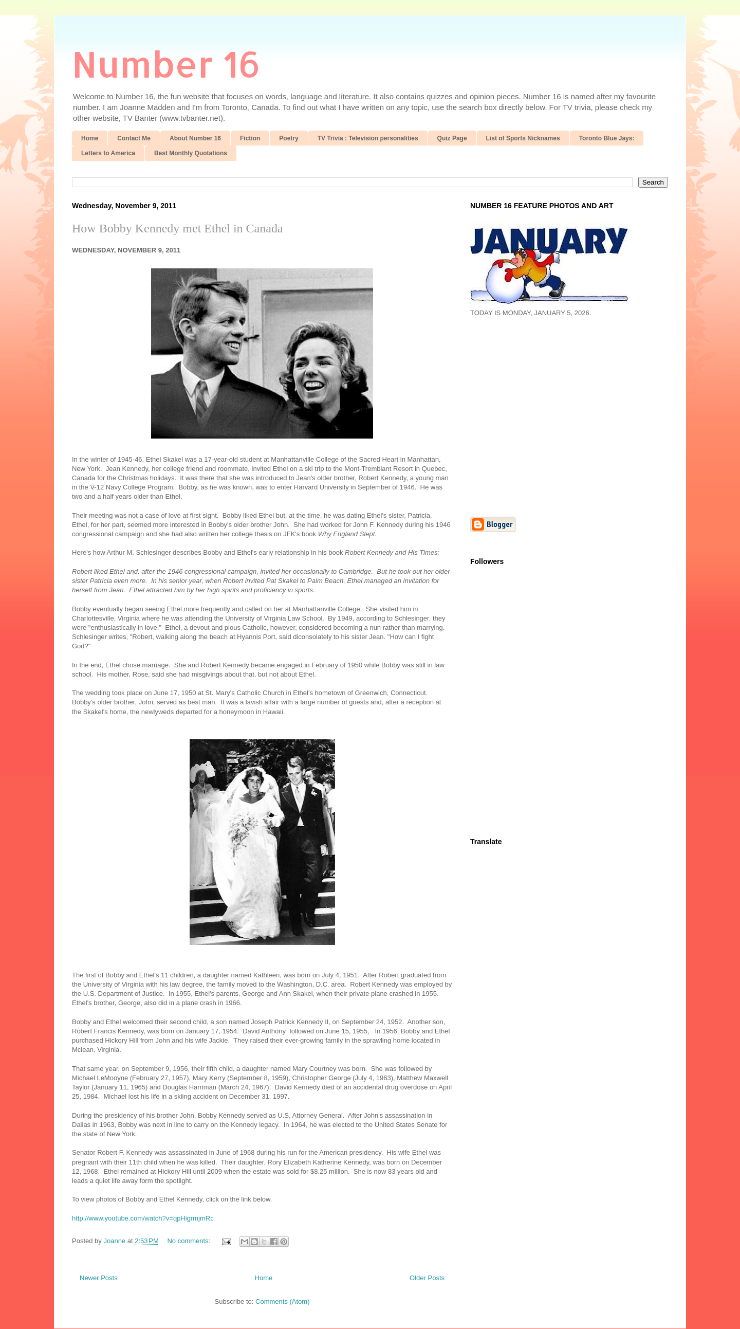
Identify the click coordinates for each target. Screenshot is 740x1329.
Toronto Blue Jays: (607, 138)
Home (89, 138)
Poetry (288, 138)
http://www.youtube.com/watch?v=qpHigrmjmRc (143, 1218)
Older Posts (427, 1278)
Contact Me (134, 138)
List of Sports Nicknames (523, 138)
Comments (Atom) (282, 1301)
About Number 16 (195, 138)
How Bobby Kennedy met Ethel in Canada (177, 228)
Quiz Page (452, 138)
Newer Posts (99, 1278)
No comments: (189, 1241)
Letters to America (108, 153)
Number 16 (166, 63)
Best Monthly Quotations (190, 153)
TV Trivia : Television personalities (368, 138)
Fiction (250, 138)
